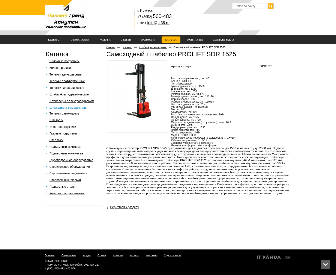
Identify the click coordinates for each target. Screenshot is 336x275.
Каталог (171, 39)
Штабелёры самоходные (153, 47)
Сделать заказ (172, 255)
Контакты (151, 255)
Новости (118, 255)
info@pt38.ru (158, 23)
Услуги (87, 255)
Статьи (102, 255)
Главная (110, 47)
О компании (69, 255)
